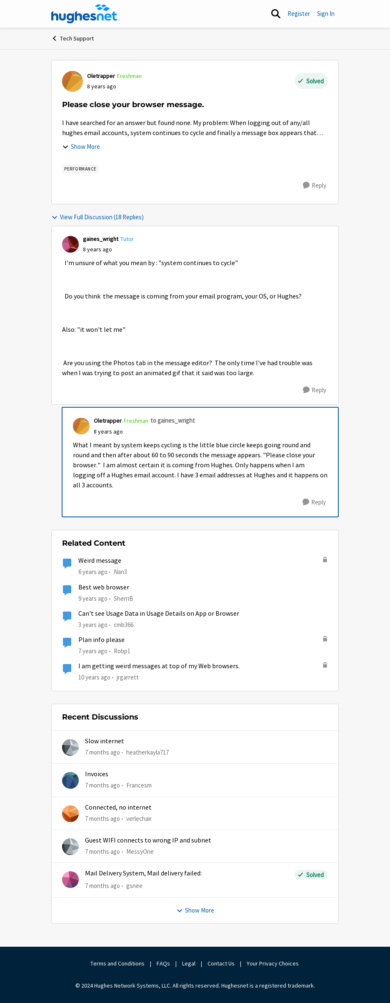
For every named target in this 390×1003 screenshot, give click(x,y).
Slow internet (104, 741)
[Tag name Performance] (80, 168)
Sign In (326, 14)
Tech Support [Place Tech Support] (72, 38)
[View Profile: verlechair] (70, 813)
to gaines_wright (172, 420)
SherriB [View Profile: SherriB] (123, 598)
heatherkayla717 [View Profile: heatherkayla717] (147, 752)
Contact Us (221, 963)
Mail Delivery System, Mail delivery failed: (143, 873)
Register (299, 14)
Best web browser (103, 587)
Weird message (99, 561)
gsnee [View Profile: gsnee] (134, 886)
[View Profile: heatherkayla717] (70, 747)
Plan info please (101, 640)
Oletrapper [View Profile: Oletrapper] (101, 76)
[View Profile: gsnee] (70, 879)
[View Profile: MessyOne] (70, 846)
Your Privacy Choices (273, 963)
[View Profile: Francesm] (70, 780)
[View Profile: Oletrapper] (72, 81)
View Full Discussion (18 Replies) (97, 217)
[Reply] (314, 185)
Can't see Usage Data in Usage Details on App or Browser (158, 613)
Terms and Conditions (117, 963)
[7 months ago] (102, 752)
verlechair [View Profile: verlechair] (139, 818)
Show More (81, 146)
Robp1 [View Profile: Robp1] (122, 651)
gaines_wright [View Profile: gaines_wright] (100, 239)
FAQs (163, 963)
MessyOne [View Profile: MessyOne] (140, 851)
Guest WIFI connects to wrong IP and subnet (148, 840)
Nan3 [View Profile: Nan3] (120, 572)
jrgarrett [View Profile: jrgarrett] (128, 677)
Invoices (96, 774)
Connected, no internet (118, 807)
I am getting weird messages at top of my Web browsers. (159, 666)
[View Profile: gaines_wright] (70, 244)
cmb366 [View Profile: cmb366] (123, 625)
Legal (188, 963)
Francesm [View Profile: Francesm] (139, 785)
